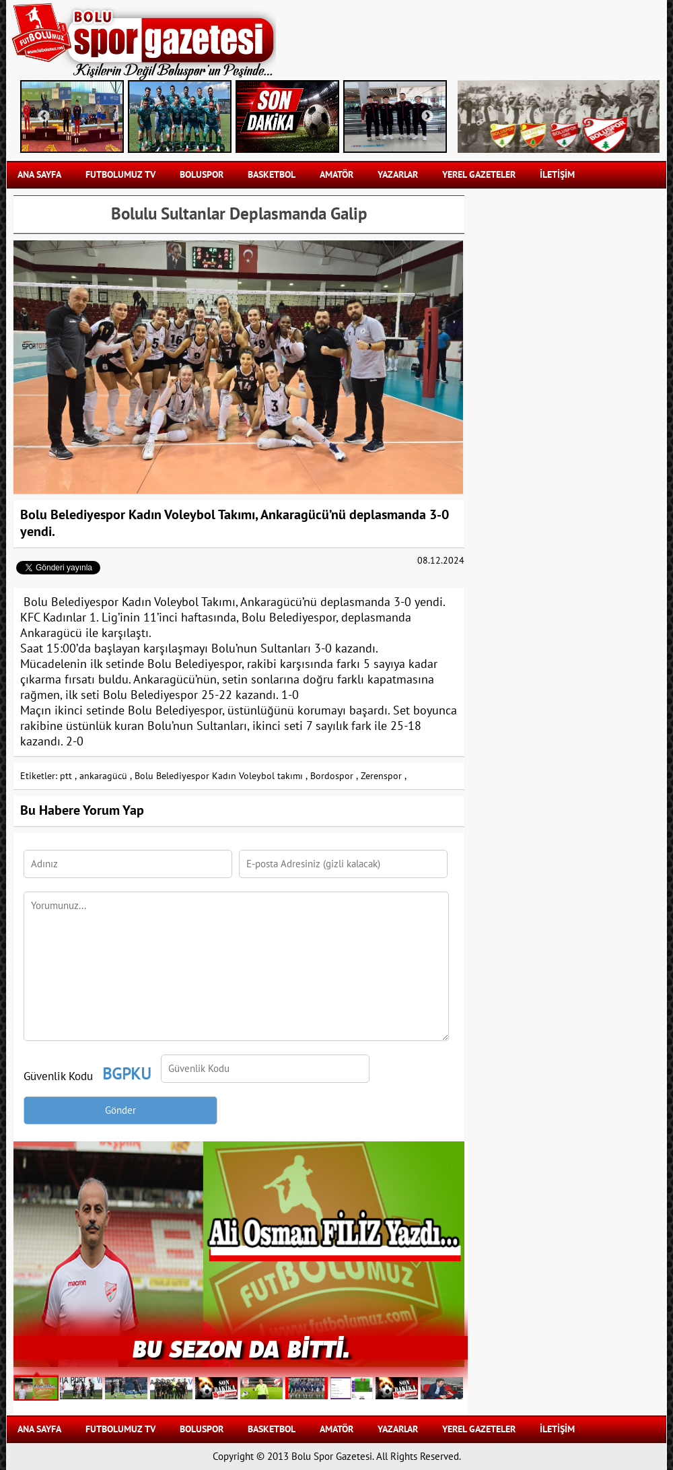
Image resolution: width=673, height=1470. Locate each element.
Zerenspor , (383, 776)
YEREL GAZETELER (479, 174)
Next (427, 116)
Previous (43, 116)
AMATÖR (336, 174)
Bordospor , (334, 776)
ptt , (68, 776)
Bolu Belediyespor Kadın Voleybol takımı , (221, 776)
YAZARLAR (398, 174)
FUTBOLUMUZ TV (120, 174)
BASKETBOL (271, 174)
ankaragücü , (105, 776)
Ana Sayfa (39, 174)
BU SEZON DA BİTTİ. (241, 1348)
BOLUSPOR (201, 174)
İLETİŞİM (557, 174)
